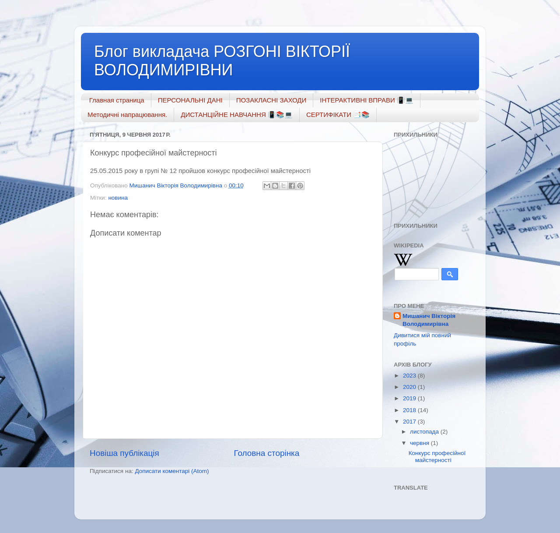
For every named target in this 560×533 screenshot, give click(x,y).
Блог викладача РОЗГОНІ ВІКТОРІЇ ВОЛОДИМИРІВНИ (222, 60)
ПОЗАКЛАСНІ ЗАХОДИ (271, 100)
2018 (410, 410)
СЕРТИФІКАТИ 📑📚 (338, 114)
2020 (410, 387)
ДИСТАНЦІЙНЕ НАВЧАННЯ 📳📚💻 (237, 114)
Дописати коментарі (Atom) (172, 471)
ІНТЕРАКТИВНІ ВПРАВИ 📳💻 (366, 100)
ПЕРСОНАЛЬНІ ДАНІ (190, 100)
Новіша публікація (124, 453)
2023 (410, 375)
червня (420, 443)
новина (118, 197)
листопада (425, 431)
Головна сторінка (267, 453)
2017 (410, 421)
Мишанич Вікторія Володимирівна (428, 320)
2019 (410, 398)
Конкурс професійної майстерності (437, 456)
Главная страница (116, 100)
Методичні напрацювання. (127, 114)
